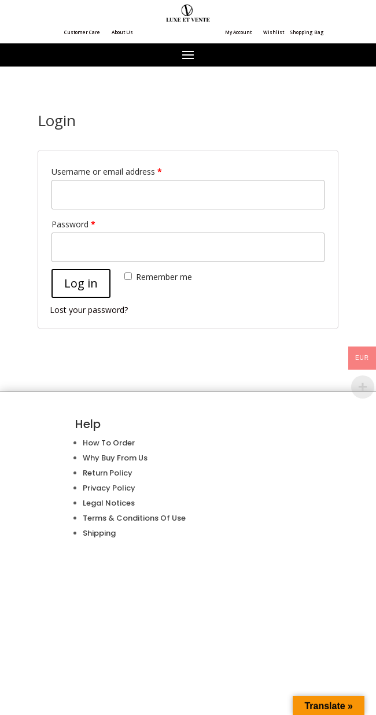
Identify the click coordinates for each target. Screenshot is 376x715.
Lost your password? (89, 309)
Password (73, 224)
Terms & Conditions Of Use (134, 518)
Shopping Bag (307, 32)
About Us (122, 32)
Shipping (99, 533)
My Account (238, 32)
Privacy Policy (109, 487)
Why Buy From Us (115, 457)
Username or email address (106, 171)
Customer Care (82, 32)
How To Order (109, 442)
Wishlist (273, 32)
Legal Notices (109, 502)
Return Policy (107, 472)
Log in (81, 283)
